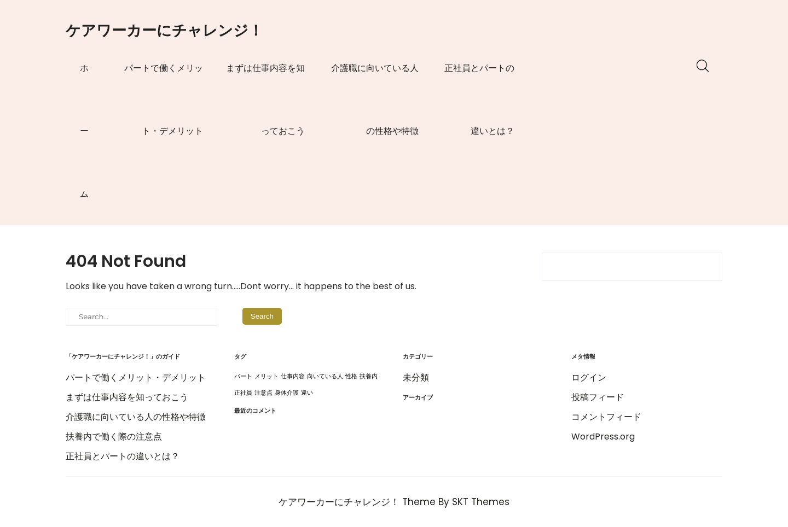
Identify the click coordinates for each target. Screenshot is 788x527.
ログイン (588, 377)
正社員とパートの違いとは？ (479, 99)
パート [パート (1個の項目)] (243, 376)
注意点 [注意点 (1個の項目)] (263, 393)
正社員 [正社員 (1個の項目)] (243, 393)
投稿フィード (597, 397)
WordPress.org (603, 436)
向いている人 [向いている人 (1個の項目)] (325, 376)
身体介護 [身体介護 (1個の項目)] (287, 393)
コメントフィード (606, 417)
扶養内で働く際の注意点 (114, 436)
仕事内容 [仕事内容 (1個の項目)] (293, 376)
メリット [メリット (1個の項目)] (266, 376)
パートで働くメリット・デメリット (163, 99)
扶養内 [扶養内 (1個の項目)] (369, 376)
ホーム (84, 131)
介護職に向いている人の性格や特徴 (375, 99)
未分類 (416, 377)
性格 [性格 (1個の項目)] (351, 376)
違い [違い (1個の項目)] (307, 393)
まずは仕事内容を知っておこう (265, 99)
